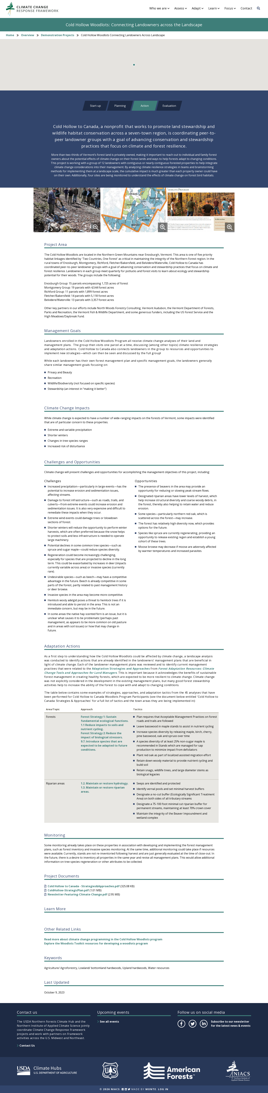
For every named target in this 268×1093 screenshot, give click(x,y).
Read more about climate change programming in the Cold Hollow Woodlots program (103, 939)
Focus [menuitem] (228, 8)
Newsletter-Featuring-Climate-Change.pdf (77, 894)
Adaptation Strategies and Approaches (121, 668)
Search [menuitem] (259, 11)
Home (10, 35)
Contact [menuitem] (246, 8)
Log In (163, 1089)
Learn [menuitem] (212, 8)
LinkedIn (203, 1027)
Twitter (192, 1027)
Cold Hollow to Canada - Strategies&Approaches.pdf (84, 886)
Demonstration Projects (57, 35)
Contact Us (27, 1045)
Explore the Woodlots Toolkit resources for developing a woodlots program (96, 943)
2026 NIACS (111, 1089)
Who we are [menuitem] (158, 8)
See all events (109, 1021)
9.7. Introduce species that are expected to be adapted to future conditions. (104, 746)
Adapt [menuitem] (196, 8)
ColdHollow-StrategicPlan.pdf (68, 890)
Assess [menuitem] (179, 8)
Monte (150, 1089)
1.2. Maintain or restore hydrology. (104, 783)
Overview (27, 35)
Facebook (181, 1027)
